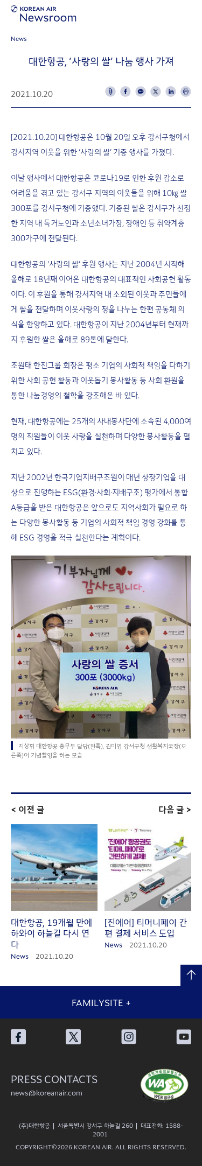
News (19, 38)
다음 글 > (174, 809)
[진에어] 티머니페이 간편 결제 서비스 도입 (146, 928)
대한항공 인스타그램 (128, 1036)
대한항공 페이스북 (18, 1036)
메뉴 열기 (191, 13)
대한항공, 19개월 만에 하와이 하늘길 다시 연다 (51, 933)
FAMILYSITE (101, 1002)
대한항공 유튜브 (183, 1036)
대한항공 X (73, 1036)
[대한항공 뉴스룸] (43, 13)
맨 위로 (191, 975)
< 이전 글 (27, 809)
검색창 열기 (169, 13)
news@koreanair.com (46, 1092)
